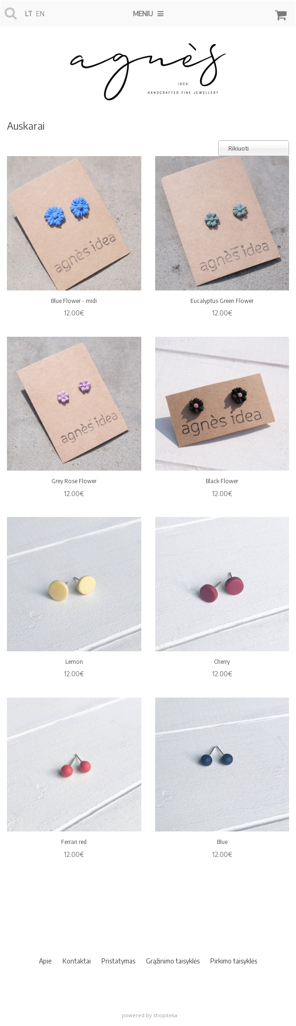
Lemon (74, 661)
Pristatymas (118, 961)
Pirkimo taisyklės (233, 961)
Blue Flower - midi (74, 300)
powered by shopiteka (149, 1015)
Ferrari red (74, 841)
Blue (222, 841)
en (40, 14)
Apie (45, 961)
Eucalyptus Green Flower (221, 300)
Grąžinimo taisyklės (173, 961)
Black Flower (222, 481)
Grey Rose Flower (73, 481)
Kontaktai (77, 961)
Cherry (222, 661)
